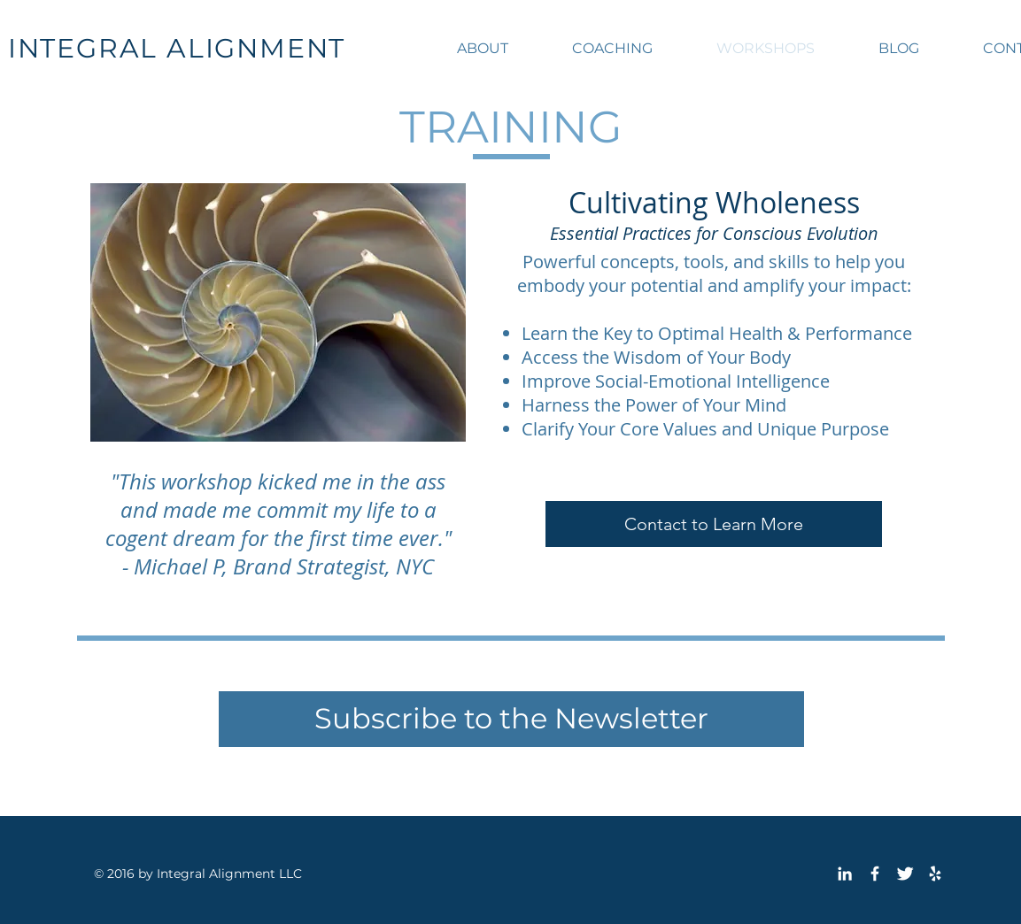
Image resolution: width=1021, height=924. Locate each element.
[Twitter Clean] (905, 873)
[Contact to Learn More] (713, 524)
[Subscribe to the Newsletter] (511, 719)
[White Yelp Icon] (935, 873)
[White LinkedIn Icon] (845, 873)
